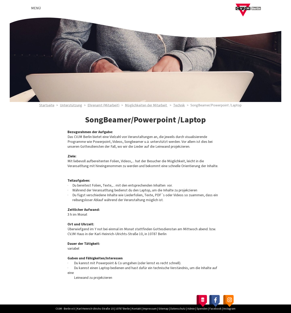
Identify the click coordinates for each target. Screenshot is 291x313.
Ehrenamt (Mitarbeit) (103, 105)
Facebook (215, 309)
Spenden (202, 309)
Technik (179, 105)
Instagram (229, 309)
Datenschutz (178, 309)
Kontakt (136, 309)
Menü (36, 8)
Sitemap (163, 309)
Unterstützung (71, 105)
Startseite (46, 105)
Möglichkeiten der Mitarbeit (146, 105)
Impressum (150, 309)
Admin (191, 309)
